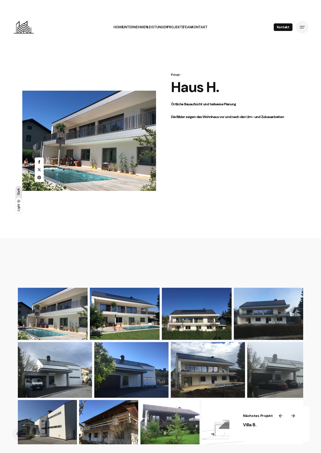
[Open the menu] (302, 27)
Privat (175, 75)
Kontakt (283, 27)
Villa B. (265, 424)
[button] (53, 314)
